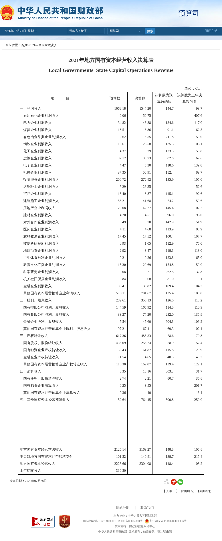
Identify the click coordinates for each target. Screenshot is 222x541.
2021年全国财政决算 (43, 45)
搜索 (150, 31)
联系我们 (147, 507)
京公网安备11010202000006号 (166, 521)
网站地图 (122, 507)
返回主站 (211, 31)
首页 (24, 45)
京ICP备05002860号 (130, 521)
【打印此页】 (188, 491)
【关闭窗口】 (205, 491)
